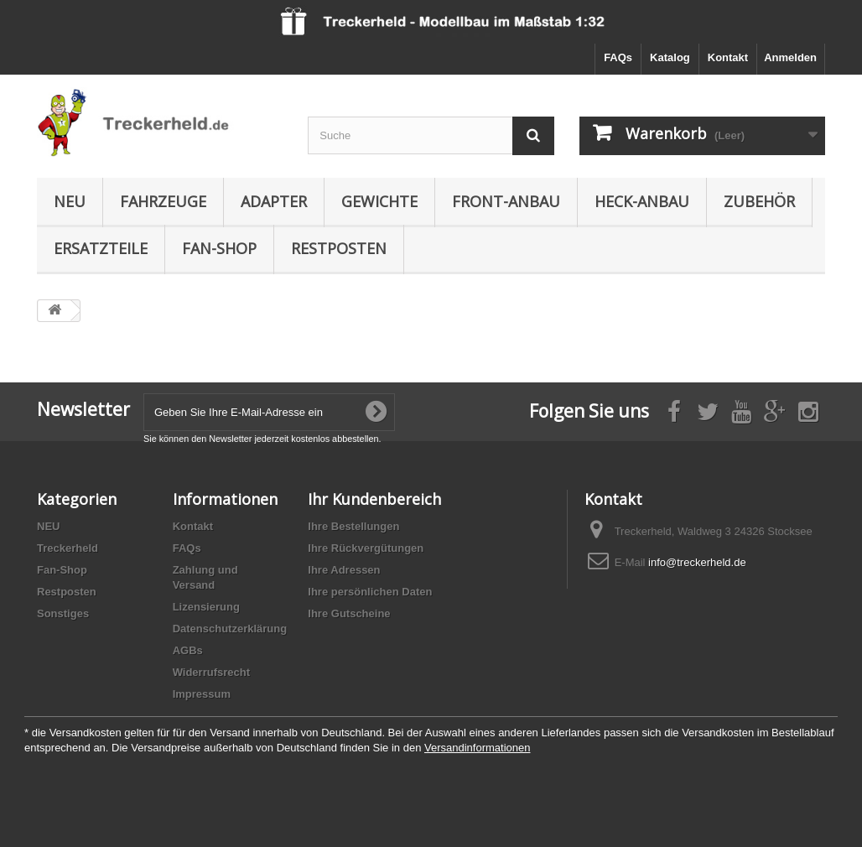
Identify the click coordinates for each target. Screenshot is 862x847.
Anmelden (790, 57)
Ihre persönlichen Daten (370, 591)
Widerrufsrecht (211, 672)
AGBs (188, 650)
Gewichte (379, 201)
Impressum (202, 694)
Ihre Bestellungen (353, 526)
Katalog (670, 57)
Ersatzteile (101, 248)
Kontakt (728, 57)
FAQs (618, 57)
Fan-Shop (219, 248)
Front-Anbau (506, 201)
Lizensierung (206, 606)
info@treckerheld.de (697, 562)
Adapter (274, 201)
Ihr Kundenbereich (374, 499)
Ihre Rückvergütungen (365, 548)
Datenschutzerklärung (230, 628)
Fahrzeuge (163, 201)
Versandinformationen (477, 747)
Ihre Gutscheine (349, 613)
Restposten (339, 248)
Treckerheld (67, 548)
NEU (70, 201)
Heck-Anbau (642, 201)
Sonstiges (63, 613)
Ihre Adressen (344, 570)
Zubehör (759, 201)
